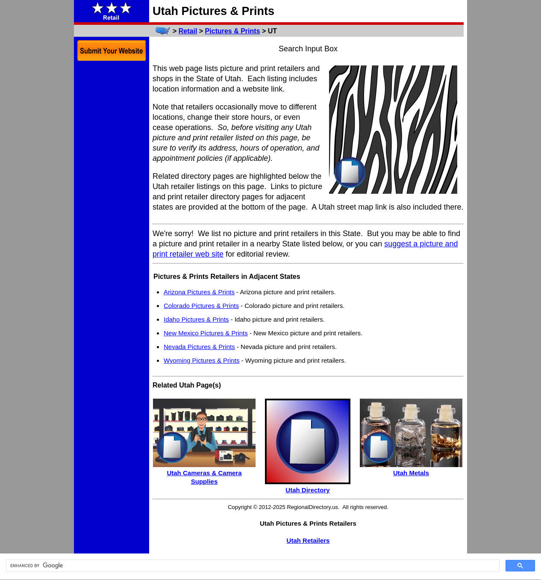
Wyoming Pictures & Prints (201, 360)
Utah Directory (307, 490)
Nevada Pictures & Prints (199, 346)
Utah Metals (411, 472)
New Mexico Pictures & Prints (206, 333)
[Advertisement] (111, 196)
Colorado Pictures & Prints (201, 305)
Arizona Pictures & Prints (199, 292)
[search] (252, 566)
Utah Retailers (308, 540)
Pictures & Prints (232, 31)
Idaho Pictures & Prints (196, 319)
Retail (188, 31)
